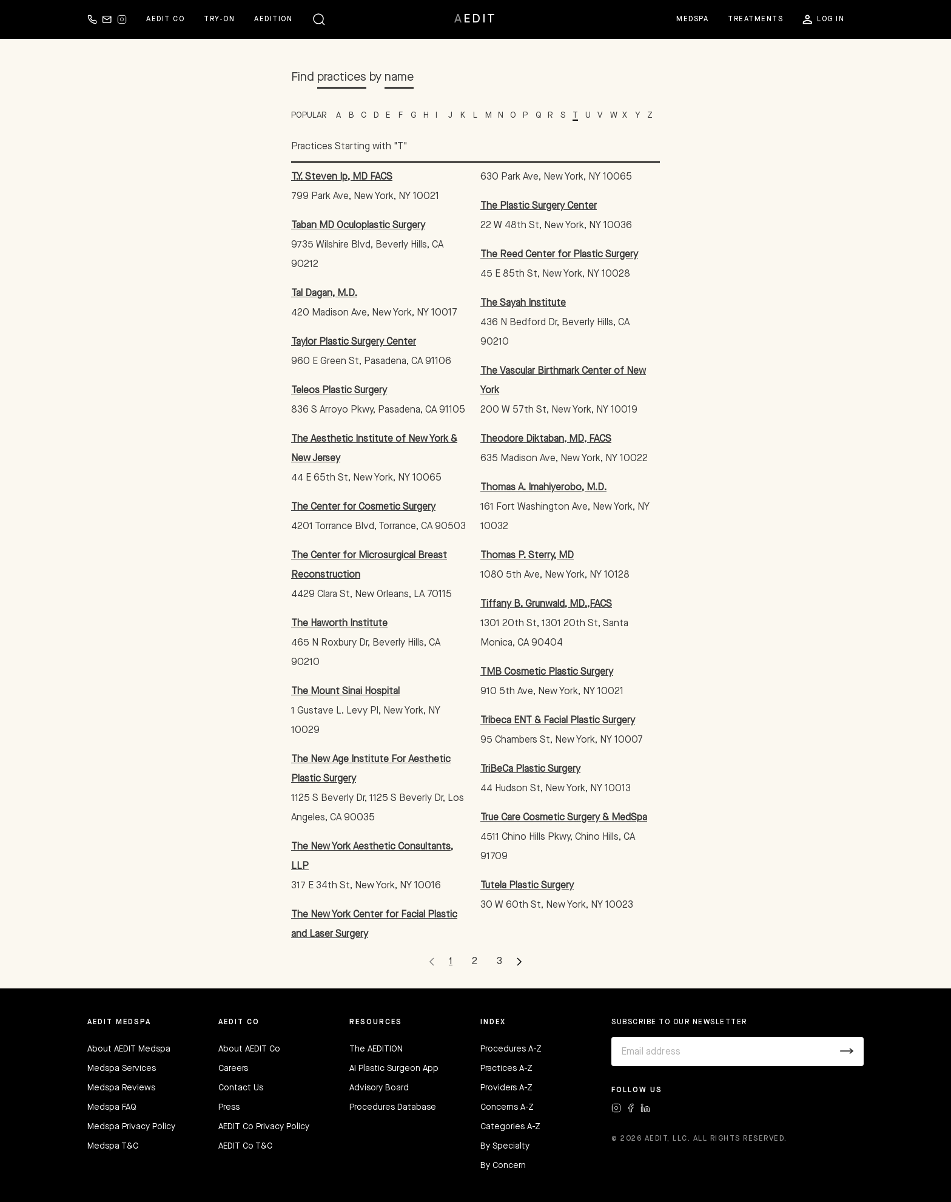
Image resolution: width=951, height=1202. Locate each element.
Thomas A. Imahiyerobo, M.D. (543, 488)
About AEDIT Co (249, 1049)
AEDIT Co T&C (245, 1146)
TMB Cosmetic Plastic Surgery (546, 672)
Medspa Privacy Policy (131, 1127)
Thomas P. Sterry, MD (527, 556)
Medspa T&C (112, 1146)
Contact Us (240, 1088)
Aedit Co (165, 19)
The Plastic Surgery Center (538, 206)
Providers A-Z (506, 1088)
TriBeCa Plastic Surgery (530, 769)
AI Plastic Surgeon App (394, 1068)
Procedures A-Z (511, 1049)
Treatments (755, 19)
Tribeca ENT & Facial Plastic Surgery (557, 721)
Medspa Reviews (121, 1088)
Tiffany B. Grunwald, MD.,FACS (546, 604)
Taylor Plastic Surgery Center (353, 342)
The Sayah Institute (523, 303)
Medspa (692, 19)
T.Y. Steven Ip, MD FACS (341, 177)
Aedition (273, 19)
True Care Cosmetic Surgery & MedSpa (563, 818)
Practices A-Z (506, 1068)
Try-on (219, 19)
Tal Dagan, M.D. (324, 294)
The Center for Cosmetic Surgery (363, 507)
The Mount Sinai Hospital (345, 692)
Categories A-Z (510, 1127)
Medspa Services (121, 1068)
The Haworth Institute (339, 624)
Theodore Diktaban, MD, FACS (545, 439)
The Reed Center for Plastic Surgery (559, 255)
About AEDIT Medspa (128, 1049)
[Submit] (847, 1051)
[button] (319, 19)
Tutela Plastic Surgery (527, 886)
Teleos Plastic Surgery (339, 391)
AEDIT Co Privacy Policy (263, 1127)
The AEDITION (376, 1049)
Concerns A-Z (507, 1107)
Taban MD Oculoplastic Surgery (358, 226)
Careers (233, 1068)
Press (229, 1107)
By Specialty (504, 1146)
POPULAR (308, 115)
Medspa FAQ (111, 1107)
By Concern (503, 1165)
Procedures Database (392, 1107)
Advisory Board (379, 1088)
